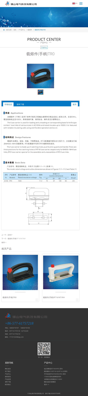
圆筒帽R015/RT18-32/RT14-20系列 (55, 371)
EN (74, 3)
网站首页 (8, 369)
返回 (74, 104)
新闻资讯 (8, 377)
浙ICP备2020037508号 (52, 393)
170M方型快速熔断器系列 (52, 377)
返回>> (4, 242)
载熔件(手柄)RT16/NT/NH (17, 239)
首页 (15, 30)
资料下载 (20, 104)
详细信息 (8, 104)
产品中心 (22, 30)
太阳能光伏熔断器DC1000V (53, 379)
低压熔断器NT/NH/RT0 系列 (53, 369)
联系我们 (8, 384)
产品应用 (8, 379)
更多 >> (46, 384)
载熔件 (30, 30)
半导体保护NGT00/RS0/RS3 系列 (55, 374)
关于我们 (8, 371)
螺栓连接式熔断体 (50, 382)
